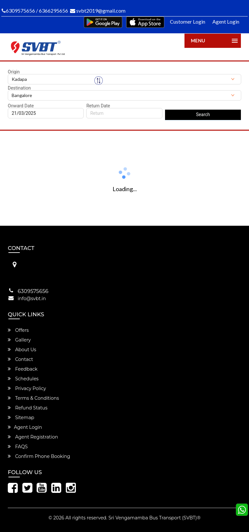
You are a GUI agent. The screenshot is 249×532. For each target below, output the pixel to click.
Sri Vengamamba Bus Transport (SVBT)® (154, 518)
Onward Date (21, 105)
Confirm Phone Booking (39, 456)
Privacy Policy (27, 388)
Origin (14, 72)
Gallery (19, 340)
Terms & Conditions (33, 398)
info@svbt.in (32, 298)
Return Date (98, 105)
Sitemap (21, 417)
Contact (20, 359)
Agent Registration (33, 437)
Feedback (23, 369)
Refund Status (27, 408)
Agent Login (225, 21)
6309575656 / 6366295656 (35, 10)
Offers (18, 330)
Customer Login (187, 21)
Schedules (23, 379)
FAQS (18, 447)
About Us (22, 350)
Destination (19, 88)
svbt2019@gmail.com (97, 10)
